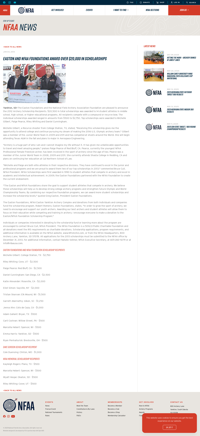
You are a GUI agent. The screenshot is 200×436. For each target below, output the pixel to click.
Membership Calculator (116, 415)
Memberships (115, 402)
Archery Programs (146, 409)
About (80, 402)
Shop (160, 2)
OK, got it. (169, 427)
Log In (175, 2)
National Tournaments (53, 412)
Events (89, 10)
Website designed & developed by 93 (14, 430)
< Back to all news (12, 47)
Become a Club (113, 409)
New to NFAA (144, 406)
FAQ (130, 2)
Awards (142, 412)
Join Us (184, 10)
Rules (47, 415)
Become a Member (115, 406)
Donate (145, 2)
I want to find (120, 10)
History (79, 412)
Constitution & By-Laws (86, 409)
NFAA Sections (152, 10)
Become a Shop (114, 412)
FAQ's (79, 415)
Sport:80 (41, 430)
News (47, 406)
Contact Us (176, 402)
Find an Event (50, 409)
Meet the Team (82, 406)
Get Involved (57, 10)
